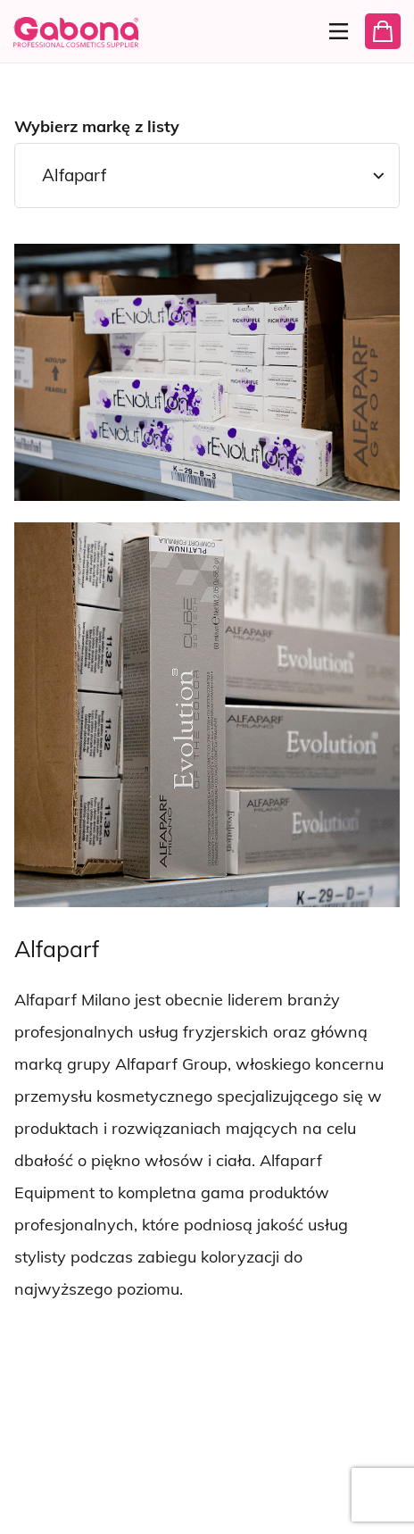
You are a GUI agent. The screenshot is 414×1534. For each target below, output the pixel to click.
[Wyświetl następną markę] (86, 1351)
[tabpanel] (207, 813)
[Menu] (333, 31)
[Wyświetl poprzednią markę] (34, 1351)
